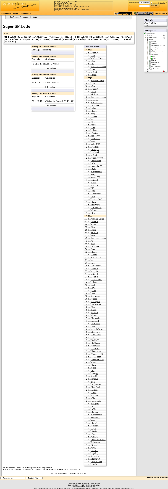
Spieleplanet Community (19, 17)
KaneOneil (95, 387)
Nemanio (95, 445)
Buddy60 (95, 340)
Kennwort (132, 6)
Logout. (94, 390)
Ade (93, 163)
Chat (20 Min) (155, 24)
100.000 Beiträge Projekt (81, 6)
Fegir (93, 428)
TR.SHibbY (96, 207)
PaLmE (94, 450)
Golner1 (94, 437)
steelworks (95, 205)
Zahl (93, 55)
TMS (94, 486)
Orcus (93, 448)
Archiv (156, 477)
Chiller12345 (96, 58)
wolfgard (95, 404)
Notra (93, 92)
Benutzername (134, 2)
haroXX (94, 185)
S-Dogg (94, 373)
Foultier (94, 133)
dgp (92, 381)
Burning (94, 412)
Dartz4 (94, 423)
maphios (94, 100)
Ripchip (94, 453)
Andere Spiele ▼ (161, 14)
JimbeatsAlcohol (98, 439)
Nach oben (164, 477)
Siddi (93, 368)
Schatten (95, 456)
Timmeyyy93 (97, 158)
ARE (93, 409)
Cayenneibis (96, 172)
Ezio (93, 307)
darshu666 (95, 177)
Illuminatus (96, 351)
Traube (94, 116)
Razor (93, 202)
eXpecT (94, 180)
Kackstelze (96, 194)
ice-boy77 (95, 136)
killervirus (95, 442)
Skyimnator (96, 296)
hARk (93, 183)
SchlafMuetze (97, 329)
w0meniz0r (96, 401)
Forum (15, 13)
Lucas (93, 393)
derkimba (95, 426)
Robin (93, 111)
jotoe (93, 125)
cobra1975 (95, 144)
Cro (92, 122)
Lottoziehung (63, 5)
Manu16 (94, 53)
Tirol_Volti (96, 335)
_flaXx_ (94, 130)
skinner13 (95, 459)
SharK (94, 376)
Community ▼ (26, 13)
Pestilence (95, 138)
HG (92, 64)
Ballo (93, 169)
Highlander (96, 384)
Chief (93, 362)
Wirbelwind (96, 160)
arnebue (94, 379)
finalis (94, 431)
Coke (93, 61)
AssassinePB (96, 166)
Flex (93, 434)
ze (92, 406)
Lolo (93, 69)
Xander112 (96, 464)
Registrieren (6, 13)
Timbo (94, 299)
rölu (93, 398)
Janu (93, 326)
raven (93, 141)
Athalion (95, 105)
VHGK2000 (96, 461)
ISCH (93, 191)
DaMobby (95, 343)
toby (93, 114)
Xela (93, 213)
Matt (93, 196)
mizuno (94, 395)
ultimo (94, 210)
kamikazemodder (98, 66)
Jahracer (94, 108)
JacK (93, 285)
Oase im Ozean (97, 80)
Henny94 (95, 149)
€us (92, 119)
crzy (93, 174)
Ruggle (94, 75)
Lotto (35, 17)
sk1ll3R (94, 94)
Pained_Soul (96, 199)
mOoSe (94, 72)
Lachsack (95, 152)
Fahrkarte (95, 147)
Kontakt (150, 477)
